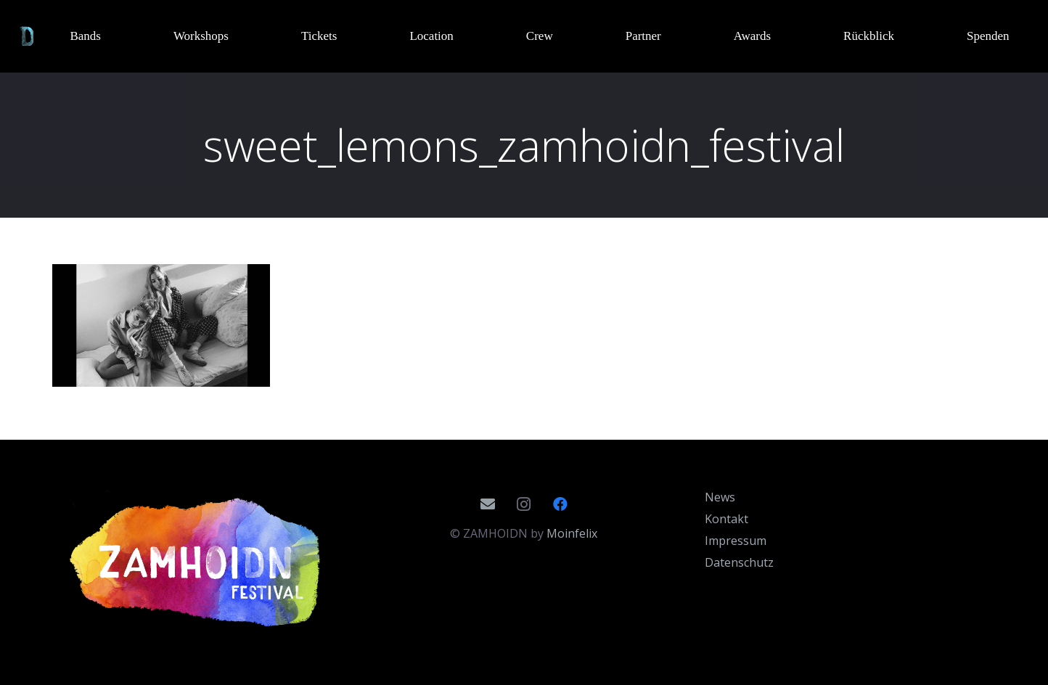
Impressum (735, 541)
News (720, 497)
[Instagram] (524, 504)
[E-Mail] (488, 504)
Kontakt (726, 519)
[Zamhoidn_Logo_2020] (197, 562)
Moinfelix (571, 533)
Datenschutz (739, 562)
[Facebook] (560, 504)
